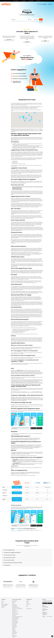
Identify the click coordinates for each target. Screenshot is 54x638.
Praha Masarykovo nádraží (15, 607)
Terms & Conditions (4, 605)
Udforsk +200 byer (28, 608)
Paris (27, 605)
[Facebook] (46, 616)
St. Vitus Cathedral (14, 632)
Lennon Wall (13, 631)
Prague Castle (14, 604)
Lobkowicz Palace (14, 623)
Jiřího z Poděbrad (14, 606)
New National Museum (15, 618)
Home (2, 600)
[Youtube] (50, 616)
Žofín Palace (13, 609)
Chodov (13, 634)
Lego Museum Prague (15, 613)
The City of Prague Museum (16, 617)
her (11, 434)
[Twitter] (48, 616)
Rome (27, 606)
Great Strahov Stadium (15, 622)
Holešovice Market (14, 626)
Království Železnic (14, 600)
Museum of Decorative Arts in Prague (17, 616)
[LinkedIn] (51, 616)
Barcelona (27, 600)
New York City (28, 604)
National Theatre (14, 625)
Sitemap (3, 607)
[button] (52, 636)
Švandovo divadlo (14, 605)
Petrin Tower (14, 627)
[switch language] (38, 4)
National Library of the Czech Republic (17, 608)
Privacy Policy (3, 606)
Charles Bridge (14, 633)
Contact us (43, 616)
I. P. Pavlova (13, 636)
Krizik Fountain (14, 615)
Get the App (50, 4)
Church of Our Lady (14, 614)
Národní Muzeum (14, 635)
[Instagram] (49, 616)
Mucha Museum (14, 624)
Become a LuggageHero (43, 4)
